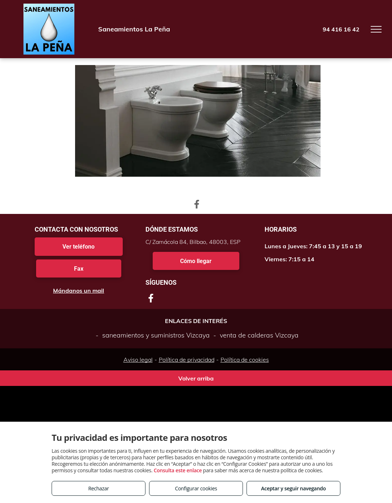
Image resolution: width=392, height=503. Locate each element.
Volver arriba (196, 378)
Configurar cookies (196, 488)
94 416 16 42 (341, 29)
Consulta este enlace (178, 470)
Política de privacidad (186, 359)
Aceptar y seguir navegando (293, 488)
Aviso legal (138, 359)
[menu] (376, 29)
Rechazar (98, 488)
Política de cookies (245, 359)
